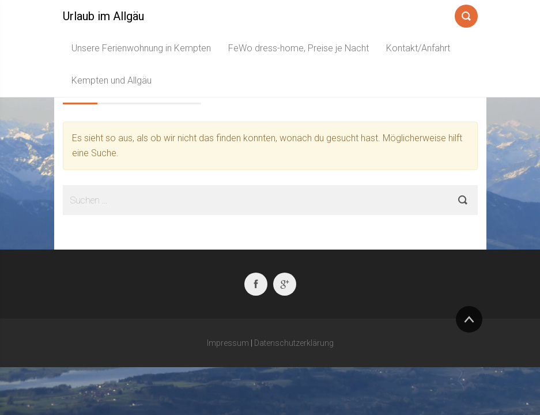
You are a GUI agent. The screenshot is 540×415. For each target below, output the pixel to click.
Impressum (228, 343)
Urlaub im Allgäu (103, 16)
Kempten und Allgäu (111, 80)
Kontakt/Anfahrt (418, 48)
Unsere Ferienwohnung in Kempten (141, 48)
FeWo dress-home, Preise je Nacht (298, 48)
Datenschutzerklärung (294, 343)
